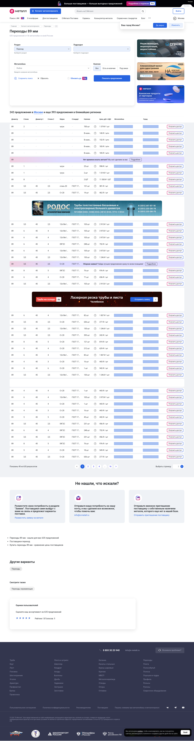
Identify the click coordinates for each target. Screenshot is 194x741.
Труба (12, 660)
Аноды (57, 672)
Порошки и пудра (151, 675)
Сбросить (43, 78)
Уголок (13, 679)
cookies (140, 732)
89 (56, 26)
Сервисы (86, 18)
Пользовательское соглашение (23, 708)
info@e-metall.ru (81, 515)
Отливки (102, 691)
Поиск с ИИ (14, 18)
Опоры (102, 687)
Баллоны (58, 675)
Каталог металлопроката (45, 11)
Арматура (14, 683)
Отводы (102, 683)
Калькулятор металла (103, 18)
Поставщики (102, 708)
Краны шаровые (106, 668)
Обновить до (77, 78)
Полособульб (149, 668)
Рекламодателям (83, 708)
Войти (178, 11)
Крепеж (102, 672)
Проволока (15, 695)
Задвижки (58, 683)
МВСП (101, 675)
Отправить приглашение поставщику (151, 515)
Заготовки (58, 691)
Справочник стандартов (127, 18)
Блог (143, 18)
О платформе (32, 18)
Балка (12, 691)
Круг (12, 664)
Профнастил (15, 687)
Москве (38, 112)
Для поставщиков (50, 18)
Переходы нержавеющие (22, 589)
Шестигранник (16, 675)
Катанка (102, 660)
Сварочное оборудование (154, 691)
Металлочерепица (107, 679)
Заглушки (58, 687)
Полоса (146, 672)
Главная (14, 26)
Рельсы (146, 683)
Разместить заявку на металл (29, 518)
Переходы (47, 26)
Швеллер (58, 664)
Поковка (13, 672)
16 (110, 466)
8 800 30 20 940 (109, 650)
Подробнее (135, 160)
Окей (185, 733)
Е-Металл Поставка (70, 18)
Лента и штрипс (61, 660)
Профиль (147, 679)
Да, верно (160, 25)
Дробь (57, 679)
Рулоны (146, 687)
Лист (12, 668)
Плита (146, 664)
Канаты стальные (107, 664)
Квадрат (58, 668)
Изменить (176, 25)
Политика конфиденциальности (56, 708)
